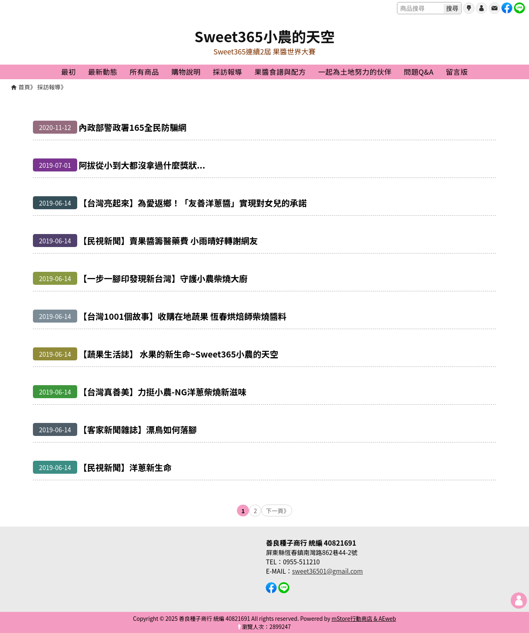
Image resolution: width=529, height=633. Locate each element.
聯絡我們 (494, 8)
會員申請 (469, 8)
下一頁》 (277, 510)
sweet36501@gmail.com (327, 570)
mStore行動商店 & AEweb (364, 618)
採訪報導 (49, 86)
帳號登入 (481, 8)
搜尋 (452, 8)
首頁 (24, 86)
